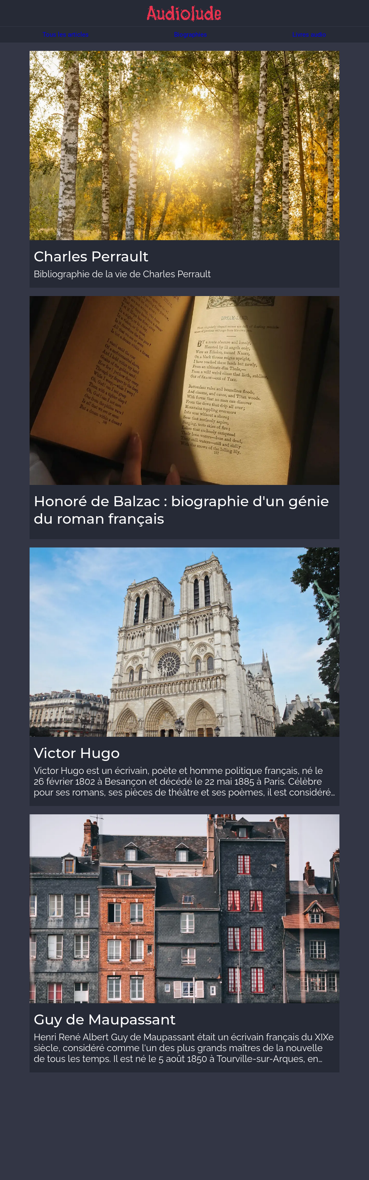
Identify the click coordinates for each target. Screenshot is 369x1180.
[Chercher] (356, 13)
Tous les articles (65, 34)
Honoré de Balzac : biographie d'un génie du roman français (181, 509)
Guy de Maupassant (105, 1019)
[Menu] (13, 13)
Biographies (190, 34)
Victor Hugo (77, 753)
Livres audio (309, 34)
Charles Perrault (91, 256)
